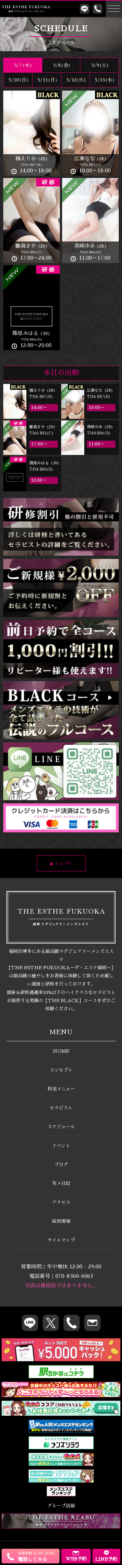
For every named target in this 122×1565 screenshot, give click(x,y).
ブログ (61, 1164)
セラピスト (61, 1107)
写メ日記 (61, 1183)
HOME (61, 1051)
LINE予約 (106, 1555)
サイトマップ (61, 1240)
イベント (61, 1145)
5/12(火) (75, 80)
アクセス (61, 1202)
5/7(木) (22, 65)
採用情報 (61, 1221)
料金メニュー (61, 1089)
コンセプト (61, 1070)
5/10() (18, 80)
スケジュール (61, 1126)
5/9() (99, 65)
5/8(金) (61, 65)
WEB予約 (76, 1555)
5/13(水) (104, 80)
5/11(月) (47, 80)
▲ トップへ (61, 863)
